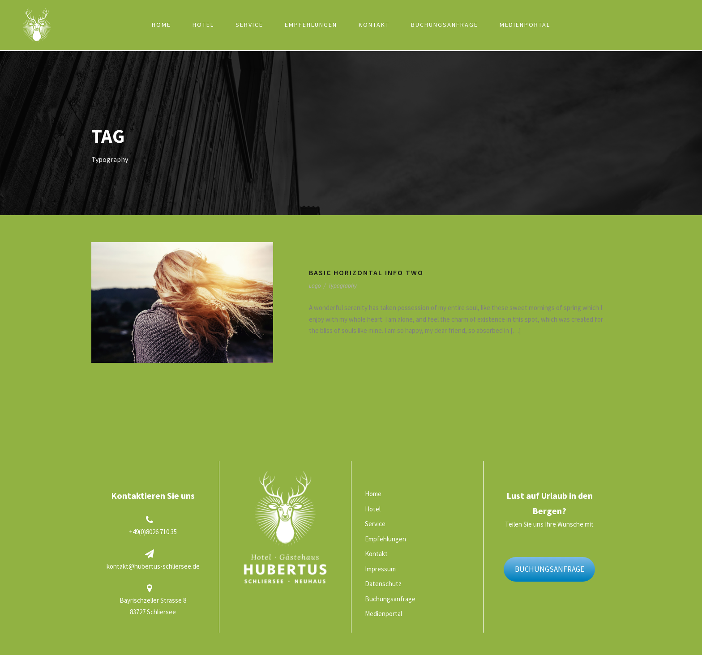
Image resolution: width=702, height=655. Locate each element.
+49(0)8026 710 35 (153, 531)
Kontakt (374, 25)
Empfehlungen (311, 25)
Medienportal (525, 25)
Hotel (203, 25)
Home (161, 25)
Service (249, 25)
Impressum (380, 569)
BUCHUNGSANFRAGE (549, 569)
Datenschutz (383, 583)
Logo (315, 285)
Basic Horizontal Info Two (366, 272)
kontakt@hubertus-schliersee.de (153, 566)
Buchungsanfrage (444, 25)
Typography (342, 285)
